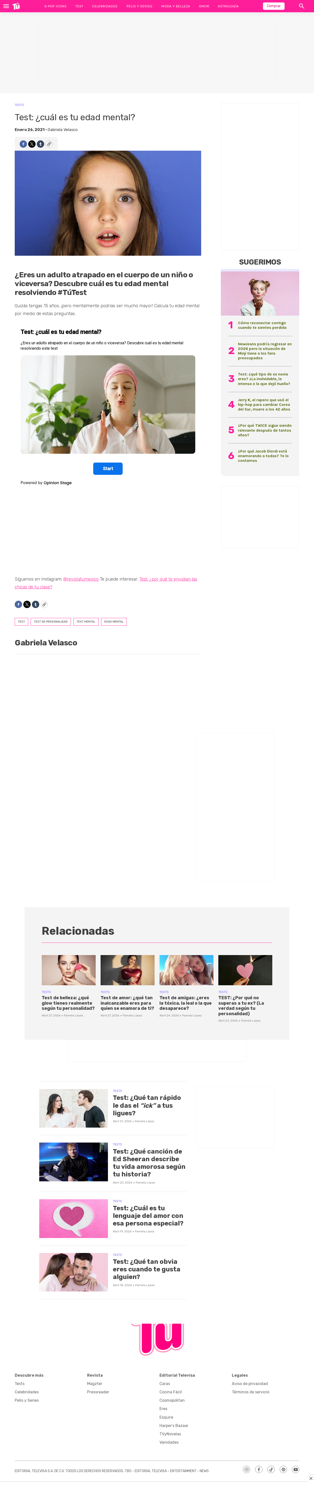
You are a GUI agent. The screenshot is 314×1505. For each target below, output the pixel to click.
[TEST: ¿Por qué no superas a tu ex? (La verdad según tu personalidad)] (245, 970)
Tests (19, 105)
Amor (204, 6)
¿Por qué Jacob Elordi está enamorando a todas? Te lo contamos (263, 456)
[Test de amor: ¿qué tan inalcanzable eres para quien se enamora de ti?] (128, 970)
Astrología (228, 6)
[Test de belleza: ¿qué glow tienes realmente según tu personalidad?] (69, 970)
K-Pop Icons (55, 6)
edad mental (114, 621)
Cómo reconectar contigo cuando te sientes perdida (262, 325)
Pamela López (73, 1015)
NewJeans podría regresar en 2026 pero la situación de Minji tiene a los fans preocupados (265, 351)
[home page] (16, 6)
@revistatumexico (81, 579)
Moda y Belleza (175, 6)
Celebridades (105, 6)
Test (79, 6)
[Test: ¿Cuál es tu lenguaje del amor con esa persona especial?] (73, 1218)
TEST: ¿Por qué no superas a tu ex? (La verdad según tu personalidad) (241, 1005)
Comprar (274, 6)
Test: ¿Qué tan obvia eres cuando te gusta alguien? (146, 1269)
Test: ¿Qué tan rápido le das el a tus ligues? (147, 1105)
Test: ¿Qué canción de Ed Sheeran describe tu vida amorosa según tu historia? (149, 1163)
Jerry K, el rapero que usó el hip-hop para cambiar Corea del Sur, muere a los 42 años (264, 405)
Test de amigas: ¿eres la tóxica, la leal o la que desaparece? (185, 1003)
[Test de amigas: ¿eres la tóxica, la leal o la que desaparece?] (186, 970)
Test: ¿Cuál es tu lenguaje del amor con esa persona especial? (148, 1215)
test (21, 621)
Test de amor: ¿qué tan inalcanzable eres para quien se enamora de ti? (127, 1003)
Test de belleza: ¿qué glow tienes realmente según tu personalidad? (68, 1003)
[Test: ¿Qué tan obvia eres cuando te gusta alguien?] (73, 1272)
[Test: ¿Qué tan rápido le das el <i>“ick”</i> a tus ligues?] (73, 1108)
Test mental (86, 621)
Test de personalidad (51, 621)
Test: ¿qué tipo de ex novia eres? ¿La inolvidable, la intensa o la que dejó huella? (264, 379)
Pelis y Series (139, 6)
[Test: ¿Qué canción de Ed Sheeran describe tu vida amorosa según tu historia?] (73, 1162)
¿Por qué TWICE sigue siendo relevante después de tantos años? (265, 430)
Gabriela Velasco (63, 129)
